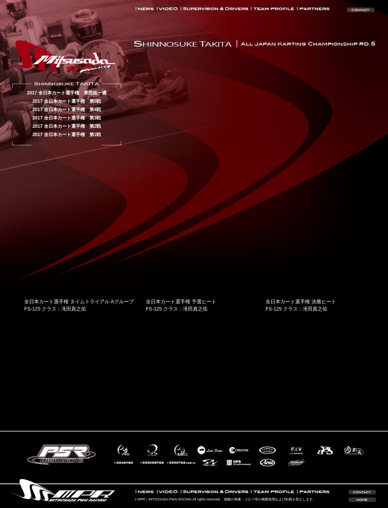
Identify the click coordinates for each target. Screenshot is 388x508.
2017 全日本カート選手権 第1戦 (67, 134)
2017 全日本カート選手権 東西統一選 (66, 93)
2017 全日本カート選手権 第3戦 (67, 118)
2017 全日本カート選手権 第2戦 (67, 126)
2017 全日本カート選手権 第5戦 (67, 101)
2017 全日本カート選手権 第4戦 (67, 109)
